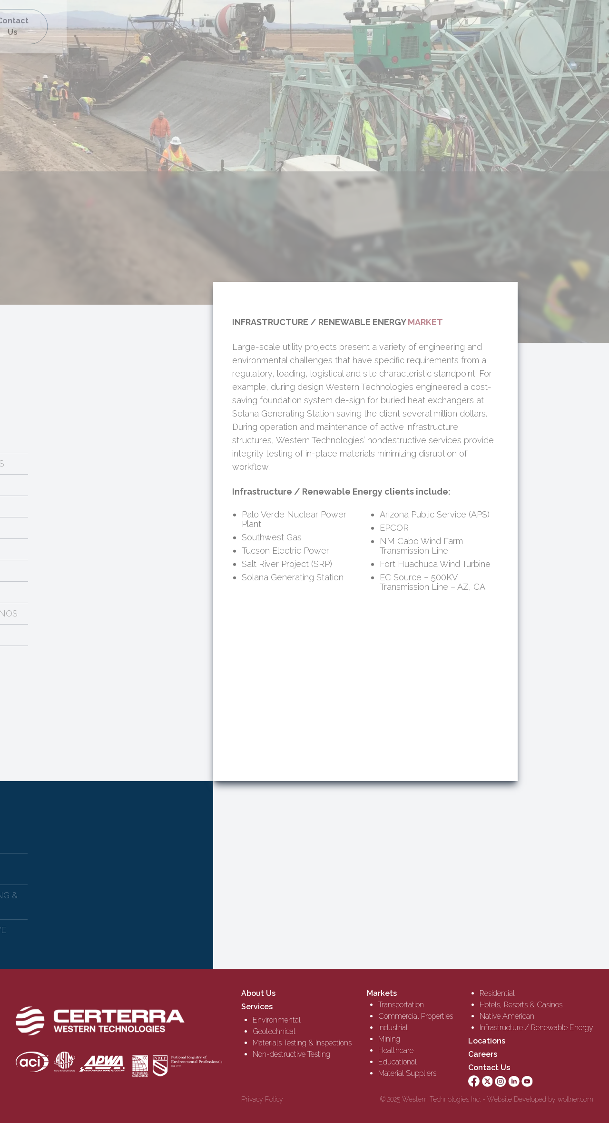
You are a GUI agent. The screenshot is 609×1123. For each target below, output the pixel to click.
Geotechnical (274, 1031)
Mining (389, 1038)
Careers (482, 1054)
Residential (497, 993)
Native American (507, 1016)
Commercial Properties (415, 1016)
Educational (397, 1061)
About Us (258, 993)
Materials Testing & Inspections (302, 1042)
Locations (486, 1040)
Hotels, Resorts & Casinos (521, 1004)
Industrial (393, 1027)
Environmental (277, 1019)
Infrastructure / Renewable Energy (536, 1027)
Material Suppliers (407, 1073)
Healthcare (395, 1050)
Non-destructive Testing (291, 1054)
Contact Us (489, 1067)
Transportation (401, 1004)
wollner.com (575, 1099)
